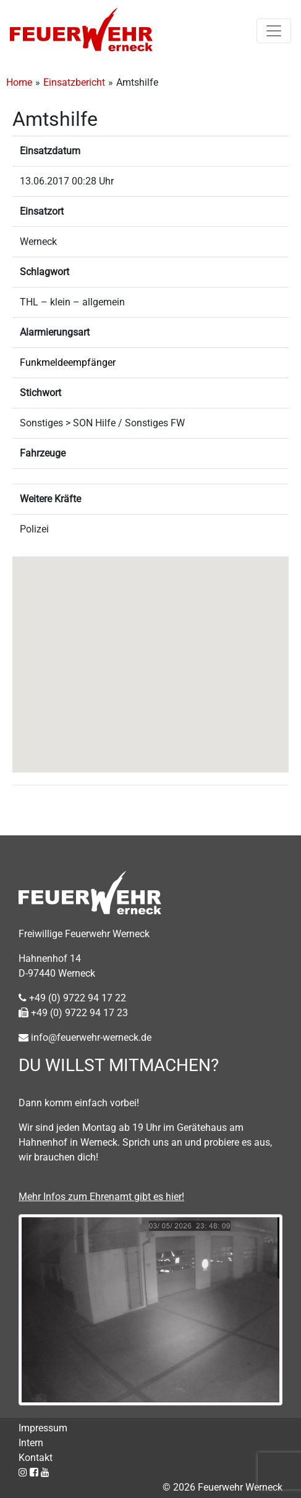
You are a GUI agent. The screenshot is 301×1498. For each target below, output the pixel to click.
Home (19, 82)
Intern (31, 1443)
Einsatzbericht (74, 82)
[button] (151, 653)
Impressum (43, 1428)
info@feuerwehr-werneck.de (85, 1037)
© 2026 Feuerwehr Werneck (222, 1487)
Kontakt (36, 1457)
